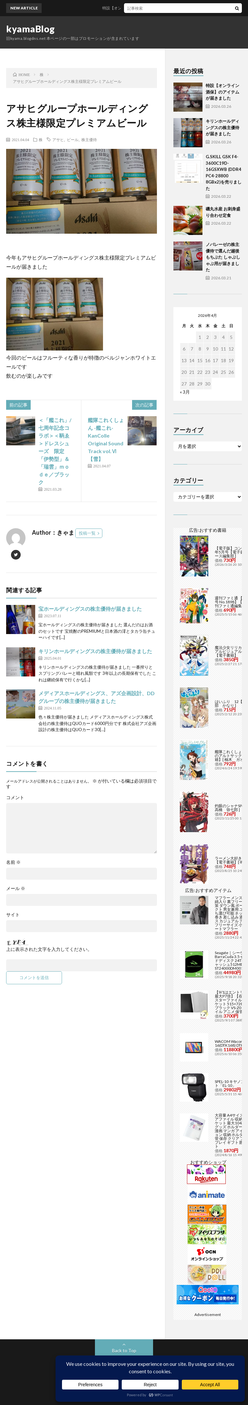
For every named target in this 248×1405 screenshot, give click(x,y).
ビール (72, 139)
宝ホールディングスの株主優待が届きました (90, 609)
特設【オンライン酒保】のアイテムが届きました (150, 8)
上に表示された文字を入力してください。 (49, 949)
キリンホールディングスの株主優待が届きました (95, 651)
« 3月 (185, 392)
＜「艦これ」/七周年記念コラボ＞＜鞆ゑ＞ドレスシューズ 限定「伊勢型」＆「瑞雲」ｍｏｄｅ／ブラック (54, 451)
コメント (15, 797)
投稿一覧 (87, 533)
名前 (13, 862)
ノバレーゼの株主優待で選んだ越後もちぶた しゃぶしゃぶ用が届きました (223, 257)
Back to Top (124, 1350)
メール (15, 888)
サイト (13, 914)
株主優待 (89, 139)
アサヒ (58, 139)
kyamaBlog (30, 28)
